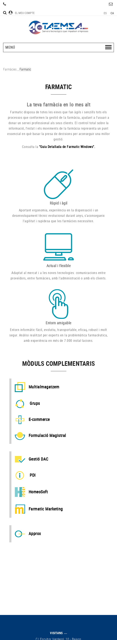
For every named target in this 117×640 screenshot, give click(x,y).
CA (112, 13)
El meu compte (22, 13)
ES (105, 13)
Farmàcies (10, 69)
